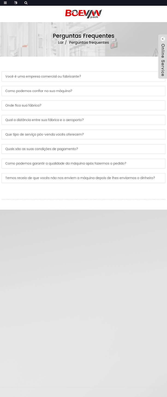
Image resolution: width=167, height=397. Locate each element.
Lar (61, 43)
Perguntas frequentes (89, 43)
